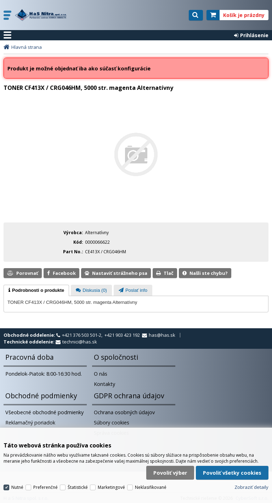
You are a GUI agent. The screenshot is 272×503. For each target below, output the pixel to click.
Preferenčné (45, 483)
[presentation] (36, 290)
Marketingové (111, 483)
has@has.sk (162, 335)
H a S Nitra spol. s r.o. (48, 15)
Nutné (17, 483)
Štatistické (78, 483)
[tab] (36, 290)
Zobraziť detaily (251, 483)
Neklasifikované (150, 483)
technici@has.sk (79, 342)
